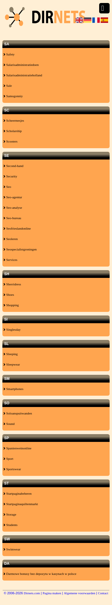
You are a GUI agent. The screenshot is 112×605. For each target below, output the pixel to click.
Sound (9, 423)
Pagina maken (52, 593)
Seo (7, 186)
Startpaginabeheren (17, 493)
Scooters (10, 141)
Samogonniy (13, 96)
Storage (9, 514)
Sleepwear (11, 364)
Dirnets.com (32, 593)
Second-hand (13, 166)
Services (10, 260)
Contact (103, 593)
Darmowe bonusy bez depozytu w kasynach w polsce (39, 573)
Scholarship (12, 131)
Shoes (8, 294)
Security (10, 176)
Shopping (11, 305)
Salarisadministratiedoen (21, 64)
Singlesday (12, 329)
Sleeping (10, 354)
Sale (7, 85)
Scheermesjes (13, 120)
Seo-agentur (12, 197)
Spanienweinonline (17, 448)
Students (10, 525)
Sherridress (12, 284)
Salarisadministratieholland (22, 75)
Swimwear (11, 549)
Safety (9, 54)
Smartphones (13, 389)
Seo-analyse (12, 207)
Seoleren (10, 239)
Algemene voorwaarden (79, 593)
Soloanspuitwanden (17, 413)
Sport (8, 458)
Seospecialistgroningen (20, 249)
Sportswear (12, 469)
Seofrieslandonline (17, 228)
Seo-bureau (12, 218)
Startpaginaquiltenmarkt (20, 504)
